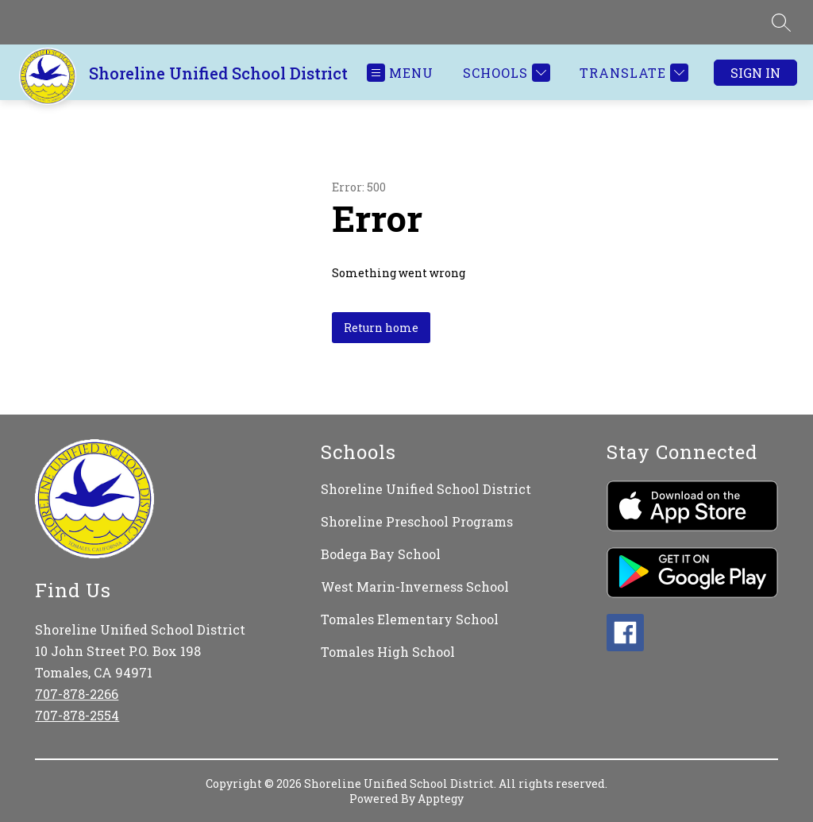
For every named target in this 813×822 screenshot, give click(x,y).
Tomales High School (388, 651)
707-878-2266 (76, 693)
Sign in (755, 72)
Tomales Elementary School (410, 619)
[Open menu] (400, 73)
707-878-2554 (77, 715)
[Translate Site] (632, 73)
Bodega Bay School (381, 554)
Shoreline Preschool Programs (417, 521)
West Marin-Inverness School (415, 586)
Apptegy (441, 798)
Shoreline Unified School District (426, 488)
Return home (381, 327)
